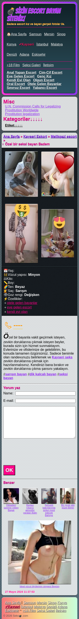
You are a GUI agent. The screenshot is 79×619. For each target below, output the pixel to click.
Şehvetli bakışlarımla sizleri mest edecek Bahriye (49, 510)
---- (18, 325)
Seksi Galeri (31, 65)
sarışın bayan (16, 374)
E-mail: (8, 400)
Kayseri (28, 44)
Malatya (57, 44)
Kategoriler (23, 119)
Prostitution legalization (22, 114)
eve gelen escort (21, 76)
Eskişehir (39, 54)
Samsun (35, 34)
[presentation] (34, 452)
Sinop (61, 34)
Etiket (14, 125)
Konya (11, 44)
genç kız (44, 76)
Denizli (12, 54)
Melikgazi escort (64, 136)
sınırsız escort (18, 88)
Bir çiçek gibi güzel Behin (68, 506)
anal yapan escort (21, 72)
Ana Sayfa (11, 136)
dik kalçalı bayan (43, 374)
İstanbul (42, 44)
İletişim (48, 65)
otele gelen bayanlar (45, 84)
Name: (8, 393)
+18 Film (13, 65)
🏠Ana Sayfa (17, 34)
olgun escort (43, 80)
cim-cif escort (50, 72)
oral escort (16, 84)
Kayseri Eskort (35, 136)
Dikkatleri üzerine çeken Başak (11, 507)
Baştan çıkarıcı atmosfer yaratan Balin (30, 509)
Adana (24, 54)
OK (9, 470)
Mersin (49, 34)
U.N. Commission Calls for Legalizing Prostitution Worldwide (33, 108)
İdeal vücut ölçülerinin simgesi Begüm (39, 586)
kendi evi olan (19, 80)
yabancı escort (45, 88)
